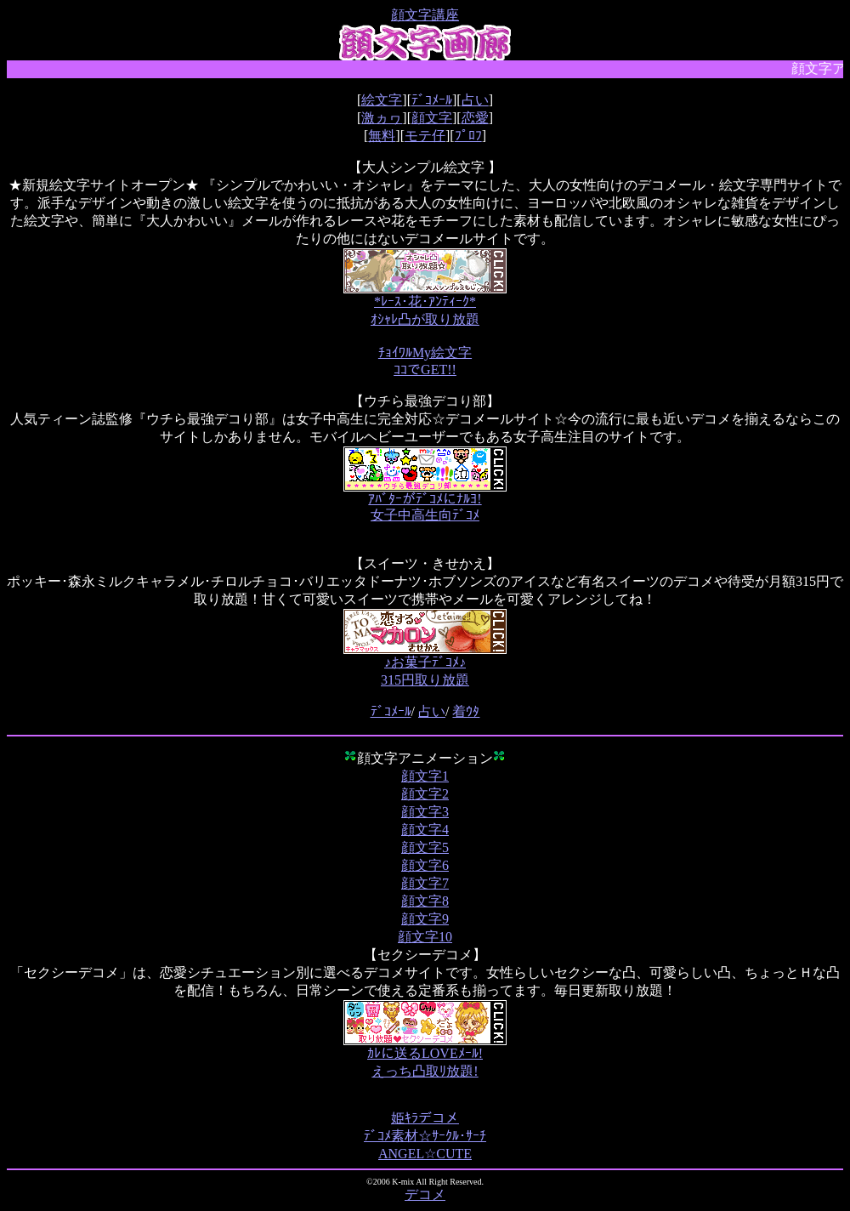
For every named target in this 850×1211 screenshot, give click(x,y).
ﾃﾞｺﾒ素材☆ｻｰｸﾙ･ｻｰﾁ (425, 1136)
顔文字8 (425, 901)
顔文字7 (425, 883)
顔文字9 (425, 919)
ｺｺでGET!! (425, 369)
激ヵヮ (381, 118)
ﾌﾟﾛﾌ (468, 135)
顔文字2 (425, 794)
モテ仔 (425, 135)
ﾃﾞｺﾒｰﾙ (431, 100)
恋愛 (475, 118)
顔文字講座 (425, 15)
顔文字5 (425, 847)
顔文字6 (425, 865)
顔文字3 (425, 811)
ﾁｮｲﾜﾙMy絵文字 (425, 352)
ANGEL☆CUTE (425, 1153)
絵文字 (381, 100)
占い (475, 100)
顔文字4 (425, 829)
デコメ (425, 1194)
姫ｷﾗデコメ (425, 1118)
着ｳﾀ (465, 711)
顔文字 (431, 118)
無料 (381, 135)
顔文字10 (425, 937)
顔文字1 (425, 776)
